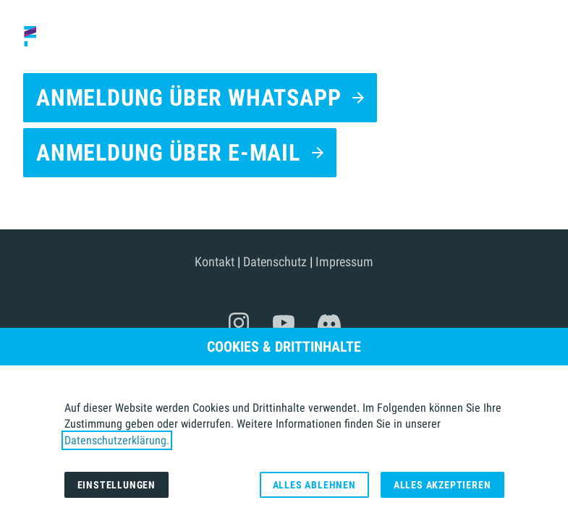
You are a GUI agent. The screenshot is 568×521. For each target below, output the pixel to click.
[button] (544, 36)
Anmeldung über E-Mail (168, 152)
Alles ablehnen (314, 485)
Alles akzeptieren (442, 485)
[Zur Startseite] (50, 36)
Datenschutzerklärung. (116, 440)
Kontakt (214, 262)
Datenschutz (275, 262)
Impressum (344, 262)
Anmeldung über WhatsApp (188, 97)
